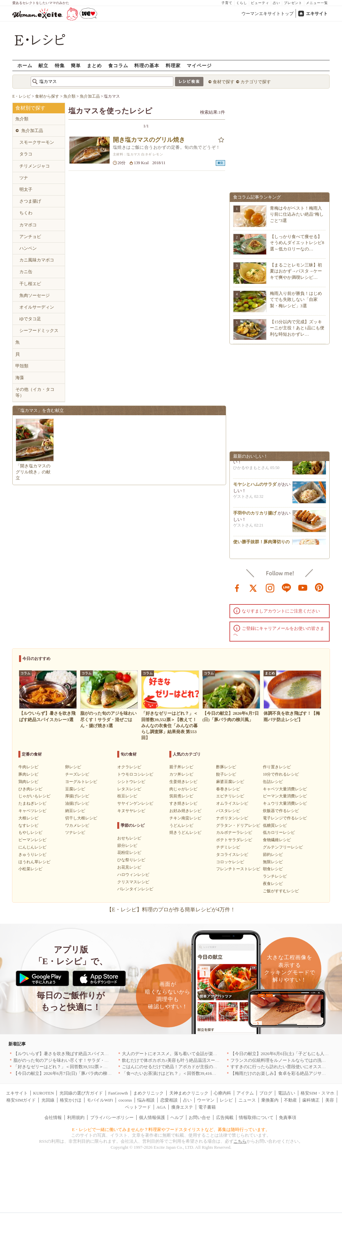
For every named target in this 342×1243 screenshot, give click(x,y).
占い (276, 3)
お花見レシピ (129, 867)
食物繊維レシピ (277, 839)
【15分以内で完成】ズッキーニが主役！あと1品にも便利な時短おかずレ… (297, 327)
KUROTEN (43, 1093)
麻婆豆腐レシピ (230, 781)
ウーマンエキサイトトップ (267, 13)
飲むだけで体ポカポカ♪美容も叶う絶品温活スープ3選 (174, 1060)
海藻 (19, 377)
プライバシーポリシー (112, 1117)
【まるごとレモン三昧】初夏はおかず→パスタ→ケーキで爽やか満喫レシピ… (296, 270)
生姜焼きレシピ (183, 781)
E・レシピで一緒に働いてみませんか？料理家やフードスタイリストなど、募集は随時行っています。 (171, 1129)
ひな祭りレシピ (131, 860)
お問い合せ (199, 1117)
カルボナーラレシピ (234, 832)
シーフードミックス (38, 330)
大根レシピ (28, 818)
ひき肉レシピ (30, 789)
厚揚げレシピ (77, 796)
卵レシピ (73, 767)
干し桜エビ (30, 283)
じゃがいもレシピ (34, 796)
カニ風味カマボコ (36, 259)
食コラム (118, 65)
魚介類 (21, 118)
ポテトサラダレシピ (234, 839)
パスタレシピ (228, 810)
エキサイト (317, 13)
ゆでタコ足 (30, 318)
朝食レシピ (273, 869)
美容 (329, 1100)
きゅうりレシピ (32, 854)
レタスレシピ (129, 789)
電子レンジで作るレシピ (285, 818)
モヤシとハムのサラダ (255, 486)
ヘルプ (176, 1117)
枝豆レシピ (127, 796)
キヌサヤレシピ (131, 810)
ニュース (247, 1100)
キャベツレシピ (32, 810)
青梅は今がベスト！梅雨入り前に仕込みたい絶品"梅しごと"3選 (297, 214)
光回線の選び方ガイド (81, 1093)
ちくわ (25, 212)
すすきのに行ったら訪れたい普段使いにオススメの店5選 (285, 1066)
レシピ (226, 1100)
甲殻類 (21, 365)
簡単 (76, 65)
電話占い (286, 1093)
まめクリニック (148, 1093)
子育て (226, 3)
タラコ (25, 153)
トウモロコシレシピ (135, 774)
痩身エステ (182, 1107)
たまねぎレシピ (32, 803)
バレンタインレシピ (135, 889)
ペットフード (138, 1107)
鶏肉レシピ (28, 781)
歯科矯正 (311, 1100)
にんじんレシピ (32, 847)
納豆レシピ (75, 810)
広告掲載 (224, 1117)
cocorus (125, 1100)
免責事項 (287, 1117)
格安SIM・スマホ (317, 1093)
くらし (241, 3)
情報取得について (256, 1117)
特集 (60, 65)
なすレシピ (28, 825)
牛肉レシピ (28, 767)
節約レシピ (273, 854)
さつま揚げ (30, 201)
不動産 (290, 1100)
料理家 (173, 65)
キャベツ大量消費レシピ (285, 789)
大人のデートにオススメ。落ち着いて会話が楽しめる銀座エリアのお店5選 (195, 1053)
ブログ (265, 1093)
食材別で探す (30, 108)
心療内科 (222, 1093)
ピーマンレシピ (32, 839)
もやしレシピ (30, 832)
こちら (239, 1141)
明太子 (25, 189)
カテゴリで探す (255, 81)
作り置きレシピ (277, 767)
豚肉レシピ (28, 774)
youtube (303, 587)
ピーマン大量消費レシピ (285, 796)
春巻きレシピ (228, 789)
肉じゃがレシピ (183, 789)
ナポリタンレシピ (232, 818)
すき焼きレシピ (183, 803)
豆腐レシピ (75, 789)
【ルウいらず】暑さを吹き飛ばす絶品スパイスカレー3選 (68, 1053)
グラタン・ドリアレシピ (238, 825)
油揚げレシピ (77, 803)
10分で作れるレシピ (281, 774)
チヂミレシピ (228, 847)
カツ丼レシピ (181, 774)
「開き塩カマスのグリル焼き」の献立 (33, 471)
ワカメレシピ (77, 825)
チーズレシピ (77, 774)
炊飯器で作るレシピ (281, 810)
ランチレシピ (275, 876)
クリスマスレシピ (133, 882)
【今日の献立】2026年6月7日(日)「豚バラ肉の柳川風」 (67, 1073)
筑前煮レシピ (181, 796)
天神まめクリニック (188, 1093)
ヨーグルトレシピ (81, 781)
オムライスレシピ (232, 803)
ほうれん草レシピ (34, 862)
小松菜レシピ (30, 869)
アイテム (245, 1093)
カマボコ (28, 224)
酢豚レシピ (226, 767)
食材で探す (223, 81)
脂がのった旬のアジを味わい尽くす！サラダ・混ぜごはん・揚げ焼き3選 (84, 1060)
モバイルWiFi (100, 1100)
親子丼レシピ (181, 767)
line (287, 587)
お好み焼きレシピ (185, 810)
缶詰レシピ (273, 781)
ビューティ (260, 3)
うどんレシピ (181, 825)
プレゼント (293, 3)
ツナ (23, 177)
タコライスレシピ (232, 854)
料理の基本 (146, 65)
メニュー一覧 (317, 3)
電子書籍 (207, 1107)
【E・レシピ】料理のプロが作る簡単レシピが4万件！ (171, 909)
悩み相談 (146, 1100)
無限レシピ (273, 862)
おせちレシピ (129, 838)
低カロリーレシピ (279, 832)
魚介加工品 (32, 130)
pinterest (319, 587)
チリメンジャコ (34, 165)
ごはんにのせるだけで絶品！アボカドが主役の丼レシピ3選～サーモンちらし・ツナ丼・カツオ (214, 1066)
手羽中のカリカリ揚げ (255, 515)
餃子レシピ (226, 774)
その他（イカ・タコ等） (34, 392)
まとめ (94, 65)
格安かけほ (70, 1100)
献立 (43, 65)
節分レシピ (127, 845)
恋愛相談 (169, 1100)
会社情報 (53, 1117)
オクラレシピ (129, 767)
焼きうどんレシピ (185, 832)
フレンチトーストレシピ (238, 869)
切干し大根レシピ (81, 818)
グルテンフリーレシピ (283, 847)
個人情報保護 (152, 1117)
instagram (270, 587)
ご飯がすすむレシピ (281, 891)
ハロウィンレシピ (133, 874)
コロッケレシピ (230, 862)
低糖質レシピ (275, 825)
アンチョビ (30, 236)
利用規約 (75, 1117)
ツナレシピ (75, 832)
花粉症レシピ (129, 852)
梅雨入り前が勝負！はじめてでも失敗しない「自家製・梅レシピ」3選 (296, 299)
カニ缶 (25, 271)
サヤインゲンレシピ (135, 803)
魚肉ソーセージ (34, 295)
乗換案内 (270, 1100)
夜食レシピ (273, 883)
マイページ (199, 65)
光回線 (47, 1100)
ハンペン (28, 248)
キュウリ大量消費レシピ (285, 803)
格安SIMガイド (21, 1100)
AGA (161, 1107)
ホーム (24, 65)
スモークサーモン (36, 142)
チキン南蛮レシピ (185, 818)
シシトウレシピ (131, 781)
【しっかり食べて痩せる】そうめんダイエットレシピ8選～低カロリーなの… (297, 242)
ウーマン (205, 1100)
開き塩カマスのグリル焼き (149, 139)
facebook (237, 587)
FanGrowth (118, 1093)
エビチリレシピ (230, 796)
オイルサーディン (36, 307)
